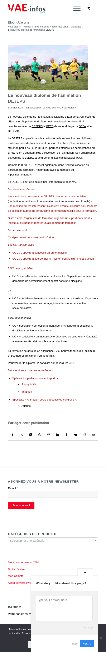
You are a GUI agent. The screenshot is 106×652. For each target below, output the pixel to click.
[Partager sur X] (21, 434)
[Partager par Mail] (93, 434)
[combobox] (53, 540)
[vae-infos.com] (44, 8)
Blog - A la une (18, 22)
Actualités (36, 107)
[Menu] (75, 8)
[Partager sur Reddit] (84, 434)
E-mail (13, 488)
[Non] (101, 638)
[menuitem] (76, 8)
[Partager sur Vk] (75, 434)
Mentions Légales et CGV (23, 562)
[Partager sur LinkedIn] (57, 434)
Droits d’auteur (17, 569)
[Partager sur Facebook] (12, 434)
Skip (74, 643)
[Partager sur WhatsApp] (39, 434)
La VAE (47, 107)
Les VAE (56, 107)
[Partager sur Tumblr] (66, 434)
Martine (72, 107)
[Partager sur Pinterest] (48, 434)
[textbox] (53, 541)
